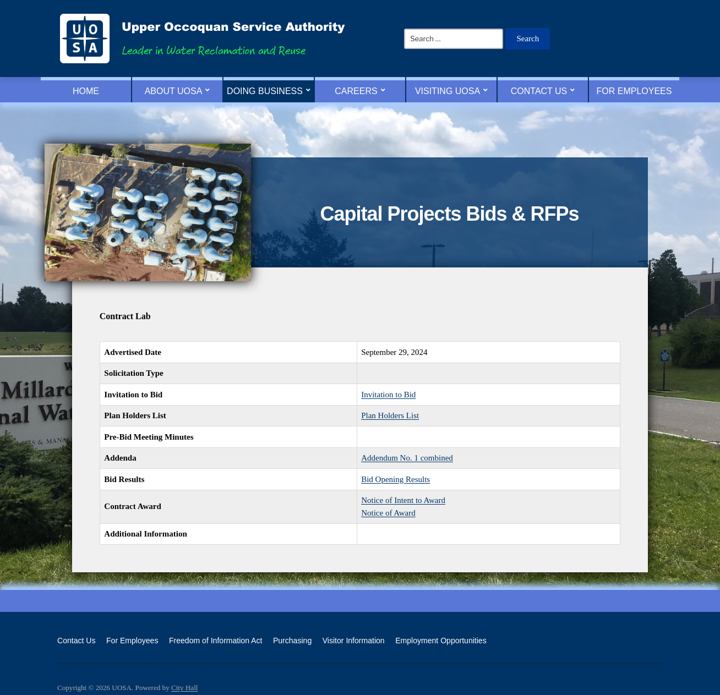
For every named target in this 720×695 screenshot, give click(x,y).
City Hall (184, 687)
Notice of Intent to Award (403, 500)
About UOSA (174, 91)
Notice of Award (388, 512)
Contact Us (539, 91)
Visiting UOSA (447, 91)
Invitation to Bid (388, 394)
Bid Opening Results (395, 479)
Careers (356, 91)
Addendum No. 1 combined (407, 457)
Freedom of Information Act (215, 640)
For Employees (634, 91)
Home (86, 91)
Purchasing (292, 640)
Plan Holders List (390, 415)
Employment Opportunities (441, 640)
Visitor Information (354, 640)
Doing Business (265, 91)
